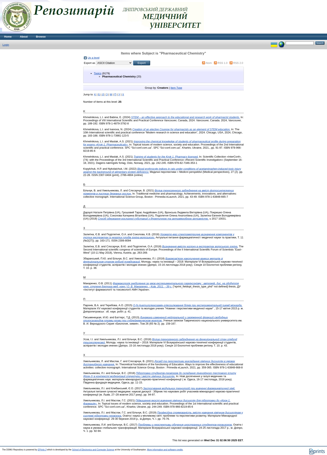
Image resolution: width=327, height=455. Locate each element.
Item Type (176, 87)
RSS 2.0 (238, 62)
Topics (97, 73)
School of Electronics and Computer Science (93, 450)
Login (6, 44)
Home (8, 36)
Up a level (93, 57)
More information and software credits (165, 450)
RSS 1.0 (223, 62)
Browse (41, 36)
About (24, 36)
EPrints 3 (42, 450)
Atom (209, 62)
